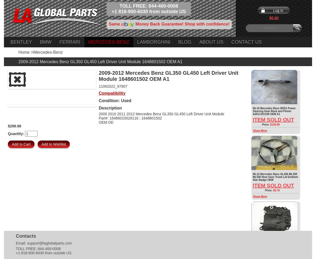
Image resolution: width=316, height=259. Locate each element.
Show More (260, 130)
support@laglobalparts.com (49, 243)
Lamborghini (153, 42)
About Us (211, 42)
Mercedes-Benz (108, 42)
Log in (278, 10)
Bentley (21, 42)
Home (24, 52)
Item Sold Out (273, 120)
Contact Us (246, 42)
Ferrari (70, 42)
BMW (46, 42)
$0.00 (273, 18)
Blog (184, 42)
